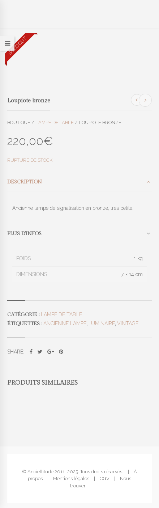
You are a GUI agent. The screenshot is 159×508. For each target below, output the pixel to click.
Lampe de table (54, 122)
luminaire (102, 323)
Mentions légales (71, 478)
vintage (127, 323)
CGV (104, 478)
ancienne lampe (64, 323)
